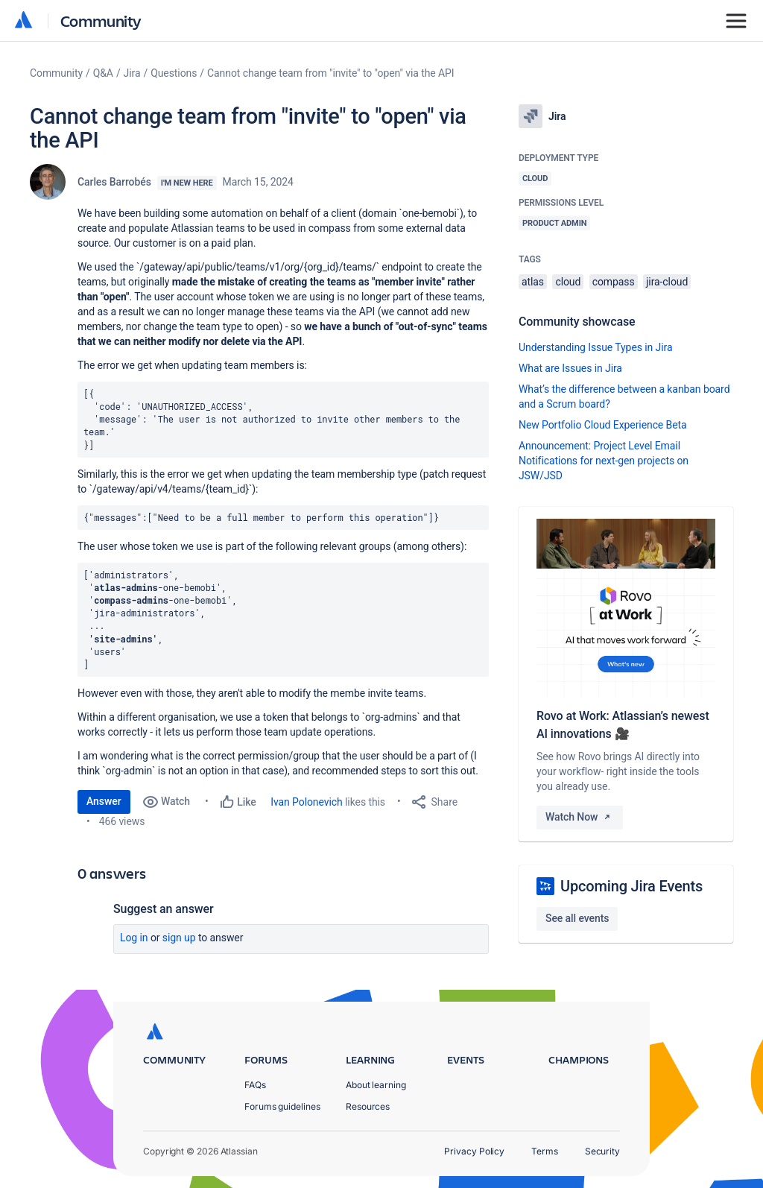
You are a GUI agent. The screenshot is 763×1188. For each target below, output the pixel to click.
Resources (368, 1106)
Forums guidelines (282, 1106)
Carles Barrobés (114, 182)
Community (101, 20)
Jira (132, 73)
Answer (103, 801)
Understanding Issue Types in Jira (596, 347)
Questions (174, 73)
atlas (533, 282)
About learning (376, 1084)
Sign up (179, 938)
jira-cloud (667, 282)
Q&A (103, 73)
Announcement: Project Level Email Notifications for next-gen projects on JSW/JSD (603, 460)
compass (613, 282)
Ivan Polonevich (306, 802)
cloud (567, 282)
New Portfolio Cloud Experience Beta (603, 425)
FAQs (255, 1084)
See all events (577, 918)
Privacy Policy (474, 1151)
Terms (544, 1151)
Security (602, 1151)
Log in (134, 938)
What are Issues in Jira (570, 368)
